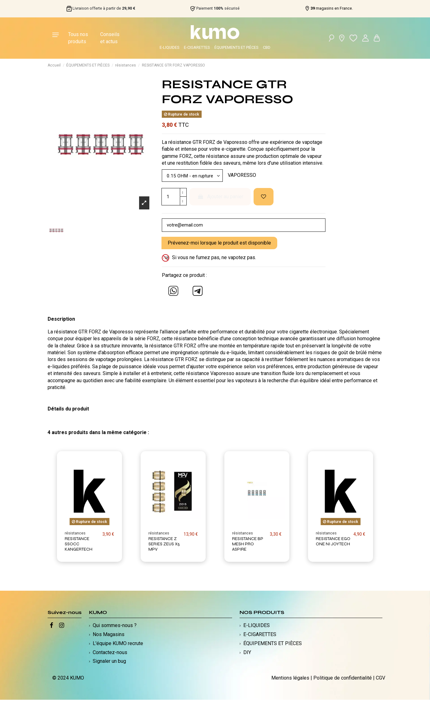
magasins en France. (332, 8)
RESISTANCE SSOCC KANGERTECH (78, 545)
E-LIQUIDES (169, 47)
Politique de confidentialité (342, 679)
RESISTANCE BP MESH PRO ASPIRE (247, 545)
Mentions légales (290, 679)
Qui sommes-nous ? (115, 627)
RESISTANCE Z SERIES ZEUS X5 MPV (164, 545)
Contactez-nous (110, 653)
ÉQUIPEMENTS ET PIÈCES (236, 47)
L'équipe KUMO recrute (118, 645)
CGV (380, 679)
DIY (247, 653)
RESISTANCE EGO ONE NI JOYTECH (333, 542)
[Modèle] (193, 175)
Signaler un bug (109, 662)
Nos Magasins (108, 636)
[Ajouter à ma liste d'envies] (263, 197)
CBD (266, 47)
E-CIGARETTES (197, 47)
